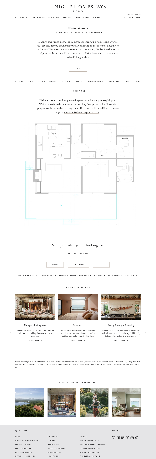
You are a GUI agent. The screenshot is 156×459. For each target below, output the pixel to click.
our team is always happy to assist (81, 112)
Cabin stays (78, 325)
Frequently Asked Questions (92, 444)
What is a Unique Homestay (27, 441)
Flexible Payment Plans (90, 456)
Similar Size (78, 265)
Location (66, 82)
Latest (101, 265)
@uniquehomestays (84, 382)
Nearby (55, 265)
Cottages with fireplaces (35, 325)
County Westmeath (72, 32)
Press (138, 82)
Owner (79, 82)
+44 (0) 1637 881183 (132, 14)
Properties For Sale (24, 448)
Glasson (58, 32)
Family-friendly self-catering (121, 325)
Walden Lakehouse (78, 28)
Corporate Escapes (23, 452)
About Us (51, 441)
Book (78, 69)
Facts (30, 82)
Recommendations (94, 82)
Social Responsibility (57, 448)
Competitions (54, 456)
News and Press (54, 452)
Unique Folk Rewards (89, 452)
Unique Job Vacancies (89, 441)
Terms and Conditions (90, 448)
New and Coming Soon (25, 456)
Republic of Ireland (92, 32)
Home (17, 437)
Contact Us (53, 437)
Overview (19, 82)
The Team (83, 437)
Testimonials (115, 82)
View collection (35, 341)
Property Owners (23, 444)
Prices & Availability (47, 82)
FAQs (128, 82)
